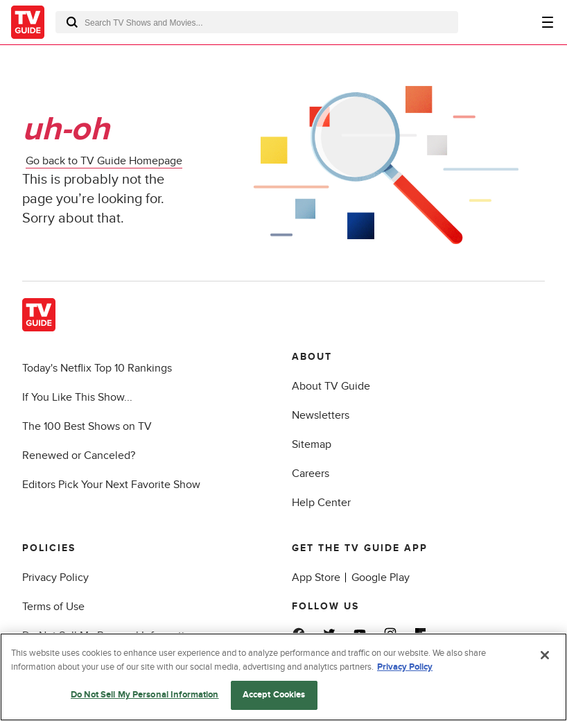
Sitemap (311, 444)
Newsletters (320, 415)
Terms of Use (53, 607)
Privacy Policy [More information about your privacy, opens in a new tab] (405, 666)
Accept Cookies (274, 694)
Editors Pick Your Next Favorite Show (111, 485)
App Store (316, 577)
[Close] (545, 655)
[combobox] (256, 22)
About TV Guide (331, 386)
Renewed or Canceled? (78, 455)
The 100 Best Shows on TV (87, 426)
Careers (310, 473)
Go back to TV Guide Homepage (104, 161)
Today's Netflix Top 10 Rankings (97, 368)
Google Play (380, 577)
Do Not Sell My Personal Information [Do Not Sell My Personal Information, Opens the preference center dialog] (145, 694)
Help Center (321, 503)
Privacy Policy (55, 577)
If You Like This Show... (77, 397)
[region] (283, 677)
